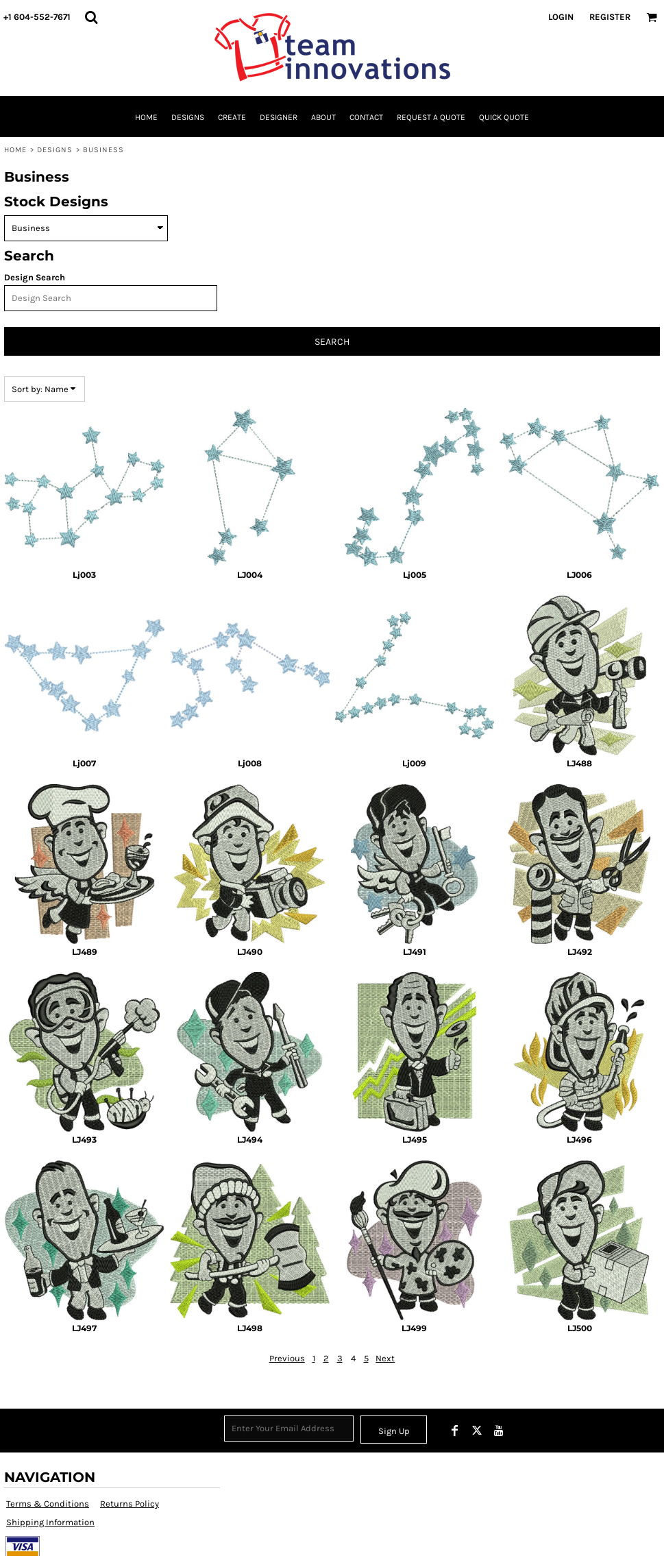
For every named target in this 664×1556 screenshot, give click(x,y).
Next (385, 1358)
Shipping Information (50, 1522)
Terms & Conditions (47, 1503)
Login (561, 17)
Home (15, 149)
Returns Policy (129, 1503)
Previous (287, 1358)
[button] (91, 17)
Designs (55, 149)
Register (609, 17)
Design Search (34, 277)
